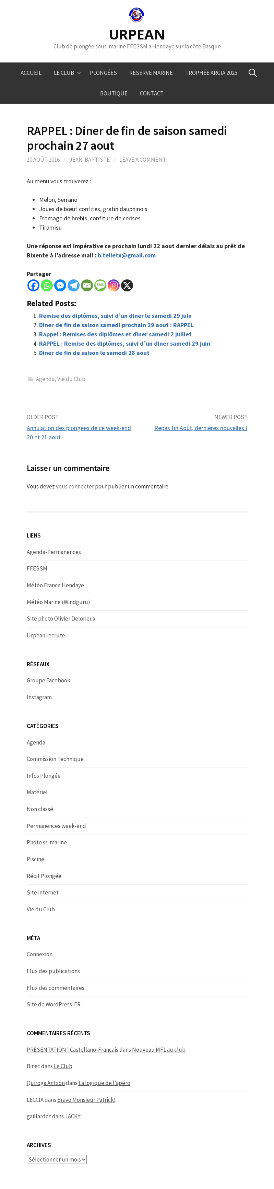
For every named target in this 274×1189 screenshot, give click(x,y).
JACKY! (73, 1116)
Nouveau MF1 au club (159, 1049)
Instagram (39, 697)
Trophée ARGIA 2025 (211, 73)
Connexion (39, 954)
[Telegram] (74, 285)
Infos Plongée (44, 776)
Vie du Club (71, 379)
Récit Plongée (44, 876)
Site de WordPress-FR (54, 1004)
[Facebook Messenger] (60, 285)
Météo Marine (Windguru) (58, 602)
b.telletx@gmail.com (127, 255)
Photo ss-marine (47, 842)
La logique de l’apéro (104, 1083)
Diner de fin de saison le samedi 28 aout (94, 353)
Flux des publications (53, 971)
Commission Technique (55, 759)
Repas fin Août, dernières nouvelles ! (201, 428)
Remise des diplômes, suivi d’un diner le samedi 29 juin (115, 316)
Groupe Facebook (48, 680)
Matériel (37, 792)
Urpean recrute (46, 635)
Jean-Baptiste (89, 159)
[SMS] (100, 285)
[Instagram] (114, 285)
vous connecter (75, 486)
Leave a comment (142, 159)
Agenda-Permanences (54, 552)
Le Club (64, 73)
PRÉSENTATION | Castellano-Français (72, 1049)
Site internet (43, 892)
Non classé (40, 809)
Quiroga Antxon (46, 1083)
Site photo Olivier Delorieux (61, 618)
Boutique (114, 93)
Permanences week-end (56, 826)
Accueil (31, 73)
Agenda (45, 379)
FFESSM (37, 568)
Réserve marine (151, 73)
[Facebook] (33, 285)
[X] (127, 285)
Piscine (35, 859)
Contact (152, 93)
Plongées (103, 73)
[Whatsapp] (47, 285)
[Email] (87, 285)
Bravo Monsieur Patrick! (86, 1100)
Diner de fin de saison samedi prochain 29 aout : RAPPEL (116, 325)
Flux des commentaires (55, 988)
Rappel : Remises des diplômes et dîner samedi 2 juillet (115, 334)
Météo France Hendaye (55, 585)
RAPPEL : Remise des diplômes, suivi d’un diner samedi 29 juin (124, 343)
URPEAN (137, 34)
